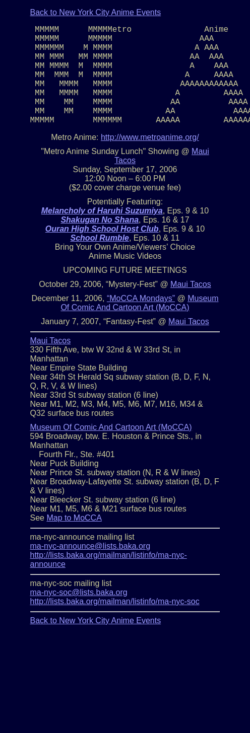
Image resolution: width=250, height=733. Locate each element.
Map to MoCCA (73, 518)
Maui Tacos (190, 284)
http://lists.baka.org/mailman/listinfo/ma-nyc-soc (115, 601)
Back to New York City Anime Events (95, 12)
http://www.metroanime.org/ (150, 137)
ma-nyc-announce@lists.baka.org (90, 546)
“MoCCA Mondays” (141, 298)
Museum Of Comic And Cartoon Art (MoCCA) (139, 303)
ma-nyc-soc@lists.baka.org (79, 592)
